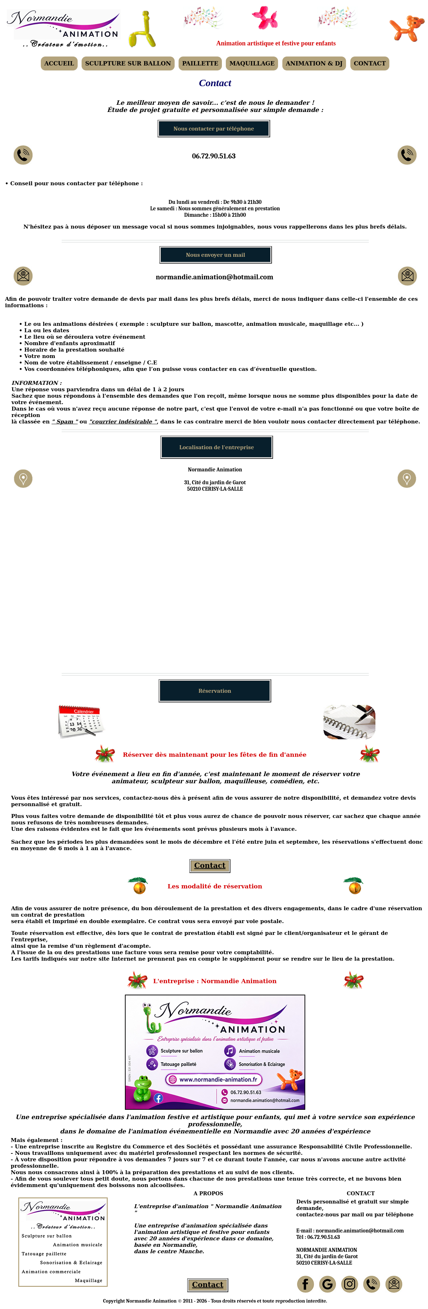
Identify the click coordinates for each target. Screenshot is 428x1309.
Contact (209, 865)
